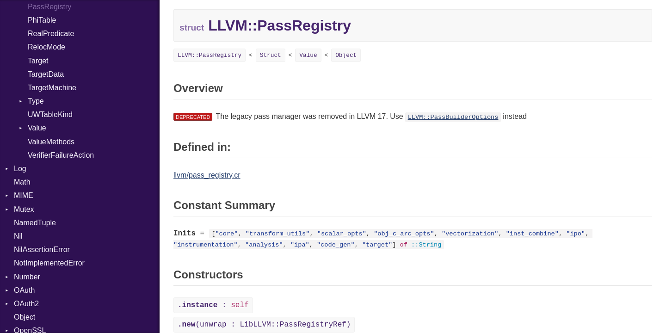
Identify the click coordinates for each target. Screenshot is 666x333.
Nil (18, 236)
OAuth (24, 290)
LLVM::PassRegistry (209, 55)
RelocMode (46, 47)
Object (24, 317)
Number (27, 277)
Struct (270, 55)
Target (38, 61)
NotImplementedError (49, 263)
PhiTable (42, 20)
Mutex (24, 209)
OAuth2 (26, 304)
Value (37, 128)
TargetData (46, 74)
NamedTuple (35, 223)
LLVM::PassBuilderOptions (453, 117)
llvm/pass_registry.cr (206, 175)
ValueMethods (51, 142)
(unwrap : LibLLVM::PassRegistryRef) (264, 325)
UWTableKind (50, 114)
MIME (23, 195)
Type (36, 101)
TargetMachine (52, 88)
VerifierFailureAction (61, 155)
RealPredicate (51, 33)
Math (22, 182)
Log (20, 169)
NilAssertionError (42, 249)
